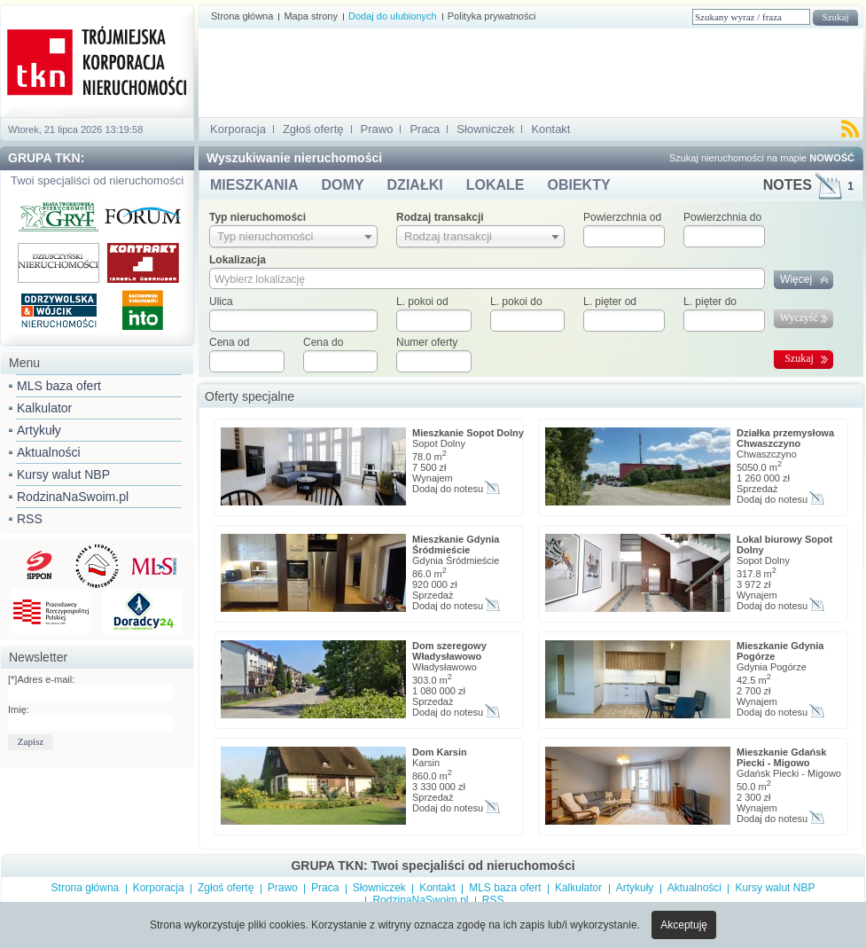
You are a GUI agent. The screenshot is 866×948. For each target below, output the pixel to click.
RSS (30, 519)
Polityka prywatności (492, 16)
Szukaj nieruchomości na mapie (761, 158)
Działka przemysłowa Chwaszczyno (785, 438)
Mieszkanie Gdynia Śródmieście (455, 544)
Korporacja (238, 129)
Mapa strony (311, 16)
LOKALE (495, 184)
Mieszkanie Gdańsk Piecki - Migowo (782, 757)
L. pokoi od (422, 301)
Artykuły (39, 430)
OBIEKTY (578, 184)
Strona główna (242, 16)
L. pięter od (609, 301)
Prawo (377, 129)
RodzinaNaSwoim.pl (73, 497)
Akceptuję (683, 925)
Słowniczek (485, 129)
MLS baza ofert (59, 386)
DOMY (343, 184)
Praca (425, 129)
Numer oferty (426, 342)
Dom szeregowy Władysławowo (449, 651)
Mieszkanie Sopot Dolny (468, 432)
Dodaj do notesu (447, 488)
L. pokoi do (516, 301)
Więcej (796, 279)
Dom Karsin (439, 752)
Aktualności (49, 452)
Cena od (229, 342)
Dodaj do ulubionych (392, 16)
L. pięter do (710, 301)
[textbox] (293, 320)
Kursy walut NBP (63, 474)
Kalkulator (44, 408)
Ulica (221, 301)
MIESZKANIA (254, 184)
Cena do (323, 342)
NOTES (808, 184)
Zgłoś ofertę (313, 129)
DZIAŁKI (415, 184)
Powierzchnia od (622, 217)
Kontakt (550, 129)
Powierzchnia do (722, 217)
